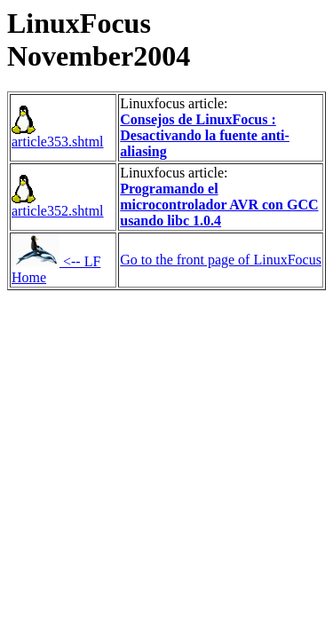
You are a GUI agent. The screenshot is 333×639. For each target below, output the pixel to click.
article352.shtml (58, 204)
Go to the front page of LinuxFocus (220, 259)
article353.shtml (58, 135)
